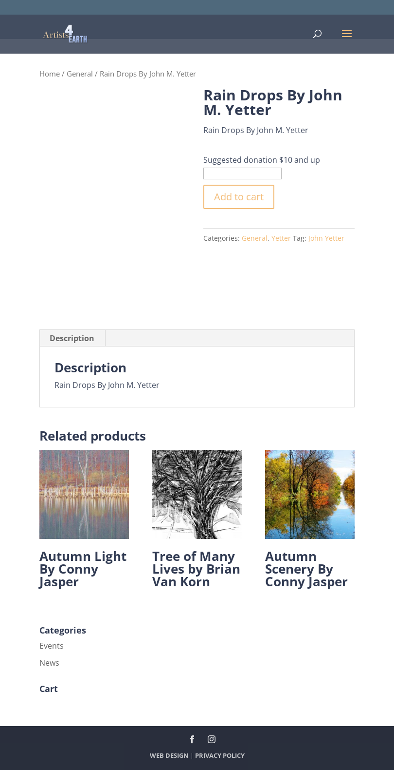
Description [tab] (72, 338)
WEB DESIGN (169, 755)
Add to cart (239, 196)
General (80, 73)
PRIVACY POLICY (220, 755)
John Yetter (326, 238)
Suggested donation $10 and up (261, 159)
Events (51, 645)
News (49, 662)
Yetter (281, 238)
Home (49, 73)
